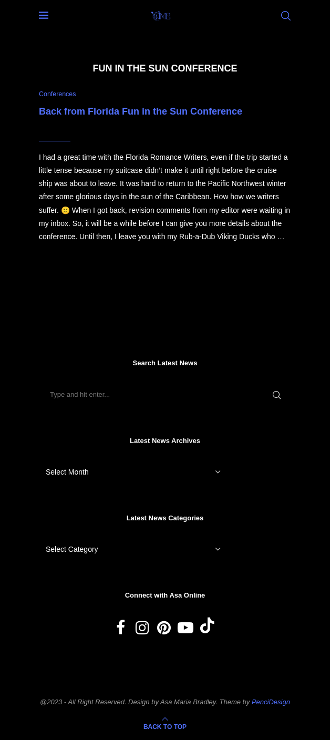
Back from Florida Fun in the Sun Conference (140, 111)
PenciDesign (271, 702)
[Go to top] (165, 727)
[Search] (286, 16)
